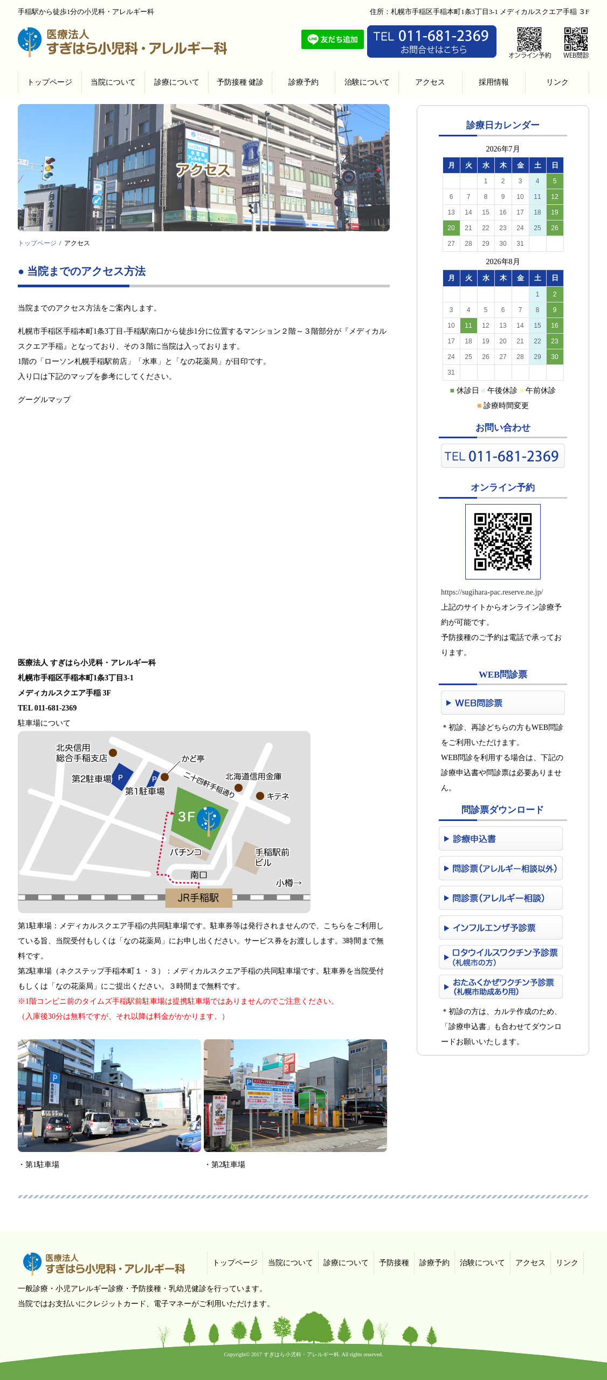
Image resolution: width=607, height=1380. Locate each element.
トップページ (37, 243)
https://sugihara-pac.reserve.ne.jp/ (492, 592)
